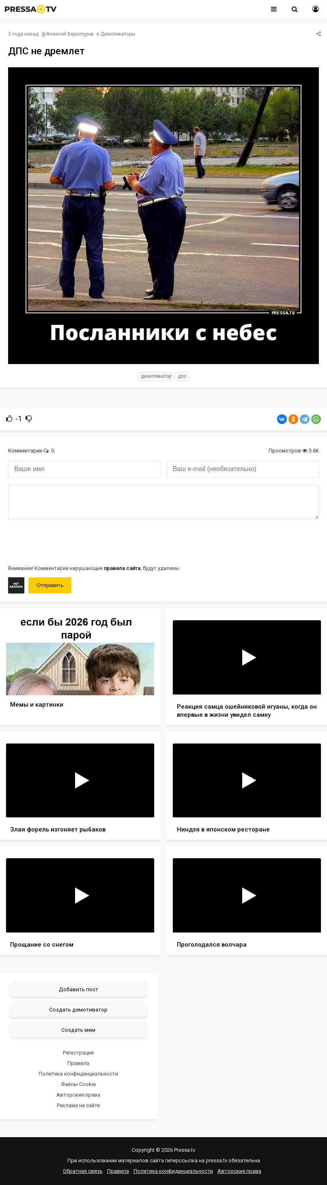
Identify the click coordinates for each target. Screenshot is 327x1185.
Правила (78, 1063)
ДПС (182, 376)
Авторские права (78, 1095)
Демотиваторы (118, 34)
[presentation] (69, 541)
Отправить (50, 585)
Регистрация (78, 1053)
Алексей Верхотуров (70, 34)
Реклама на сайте (78, 1105)
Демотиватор (156, 376)
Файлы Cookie (78, 1084)
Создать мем (78, 1029)
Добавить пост (78, 989)
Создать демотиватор (78, 1009)
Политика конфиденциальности (78, 1074)
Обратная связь (83, 1171)
